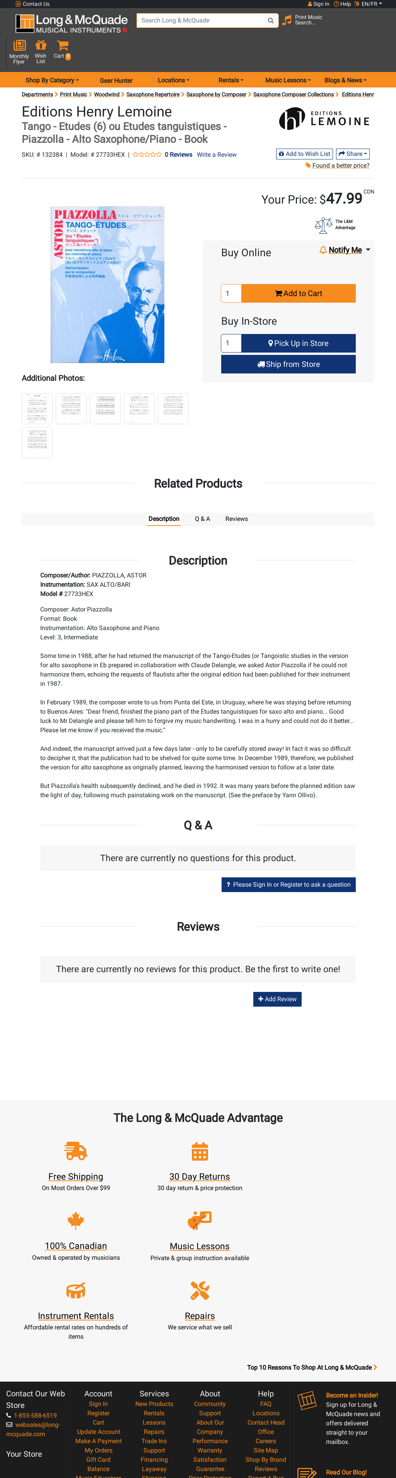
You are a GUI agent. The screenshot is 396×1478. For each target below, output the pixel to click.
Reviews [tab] (236, 493)
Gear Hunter (116, 55)
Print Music (73, 70)
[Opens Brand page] (324, 97)
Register (98, 1318)
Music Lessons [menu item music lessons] (285, 55)
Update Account (98, 1337)
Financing (154, 1364)
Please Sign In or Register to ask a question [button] (289, 859)
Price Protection (210, 1383)
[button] (380, 28)
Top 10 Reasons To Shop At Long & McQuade (312, 1273)
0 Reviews (178, 129)
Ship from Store (288, 339)
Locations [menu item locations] (171, 55)
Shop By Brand (266, 1364)
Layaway (154, 1374)
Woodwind (106, 70)
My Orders (99, 1355)
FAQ (265, 1309)
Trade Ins (154, 1346)
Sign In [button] (318, 4)
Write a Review (217, 129)
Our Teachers (210, 1429)
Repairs (154, 1337)
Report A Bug (266, 1383)
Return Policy (210, 1420)
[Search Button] (269, 27)
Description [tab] (163, 493)
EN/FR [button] (365, 4)
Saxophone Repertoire (152, 70)
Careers (266, 1346)
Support (154, 1355)
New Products (154, 1309)
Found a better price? (337, 140)
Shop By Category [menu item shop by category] (50, 55)
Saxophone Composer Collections (293, 70)
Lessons (154, 1327)
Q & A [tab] (202, 493)
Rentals (154, 1318)
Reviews (266, 1374)
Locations (266, 1318)
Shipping (154, 1383)
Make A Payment (98, 1346)
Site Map (266, 1355)
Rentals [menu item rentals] (228, 55)
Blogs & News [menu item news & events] (343, 55)
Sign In (98, 1309)
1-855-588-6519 (31, 1320)
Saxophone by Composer (216, 70)
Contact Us (32, 4)
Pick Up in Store (298, 318)
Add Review (277, 974)
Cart (98, 1327)
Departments (37, 70)
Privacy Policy (210, 1411)
